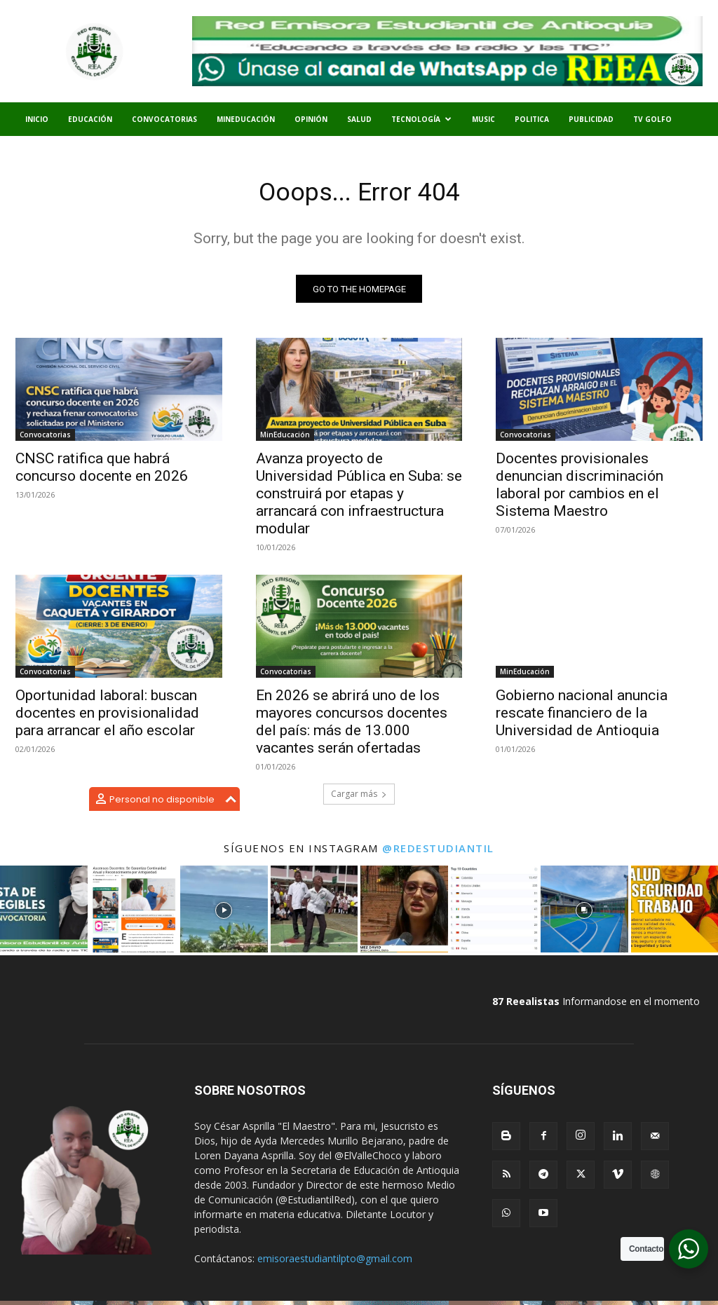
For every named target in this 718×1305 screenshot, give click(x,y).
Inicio (36, 119)
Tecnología (421, 119)
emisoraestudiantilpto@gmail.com (334, 1262)
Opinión (310, 119)
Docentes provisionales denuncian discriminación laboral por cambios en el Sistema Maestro (579, 489)
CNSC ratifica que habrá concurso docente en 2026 (101, 471)
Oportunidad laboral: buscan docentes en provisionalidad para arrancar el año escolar (107, 718)
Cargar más (359, 798)
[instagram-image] (44, 913)
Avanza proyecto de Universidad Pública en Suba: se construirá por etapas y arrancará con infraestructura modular (359, 497)
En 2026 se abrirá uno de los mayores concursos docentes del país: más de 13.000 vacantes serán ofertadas (351, 726)
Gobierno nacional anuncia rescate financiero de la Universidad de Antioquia (582, 718)
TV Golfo (652, 119)
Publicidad (591, 119)
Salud (359, 119)
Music (483, 119)
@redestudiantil (438, 852)
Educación (90, 119)
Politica (532, 119)
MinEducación (246, 119)
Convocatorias (164, 119)
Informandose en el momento (596, 1005)
